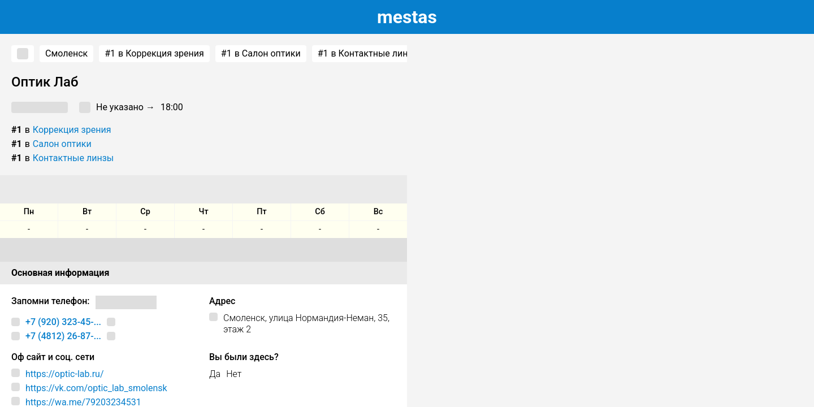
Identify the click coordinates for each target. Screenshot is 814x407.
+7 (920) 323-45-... (63, 322)
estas (407, 17)
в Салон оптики (261, 53)
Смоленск (66, 53)
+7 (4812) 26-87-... (63, 336)
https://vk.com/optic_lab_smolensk (96, 388)
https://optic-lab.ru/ (64, 374)
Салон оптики (62, 143)
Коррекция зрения (72, 129)
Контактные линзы (73, 158)
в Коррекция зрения (154, 53)
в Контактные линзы (368, 53)
